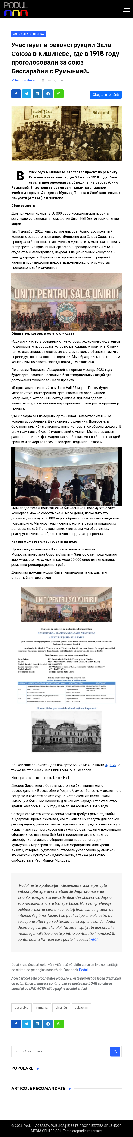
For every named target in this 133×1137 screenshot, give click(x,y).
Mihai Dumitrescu (24, 80)
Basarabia (21, 1007)
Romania (42, 1007)
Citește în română (106, 95)
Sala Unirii (81, 1007)
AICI (94, 939)
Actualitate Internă (28, 33)
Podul (83, 970)
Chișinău (61, 1007)
